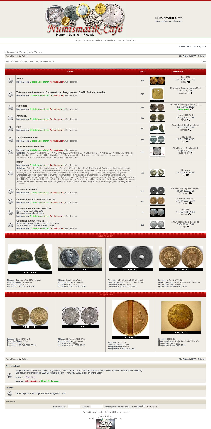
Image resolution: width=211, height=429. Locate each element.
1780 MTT (183, 153)
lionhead (183, 130)
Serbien (39, 181)
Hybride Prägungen (122, 181)
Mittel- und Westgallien (63, 175)
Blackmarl (183, 193)
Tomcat (183, 214)
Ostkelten (122, 179)
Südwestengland (109, 168)
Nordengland (95, 168)
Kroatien (30, 181)
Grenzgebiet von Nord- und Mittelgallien (34, 175)
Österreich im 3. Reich (134, 282)
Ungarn (131, 179)
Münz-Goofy (183, 109)
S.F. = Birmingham (67, 155)
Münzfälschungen (104, 181)
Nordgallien (95, 175)
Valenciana (113, 170)
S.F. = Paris (114, 153)
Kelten (19, 162)
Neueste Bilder (11, 62)
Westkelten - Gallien (67, 172)
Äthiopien (21, 116)
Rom (18, 127)
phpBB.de (118, 418)
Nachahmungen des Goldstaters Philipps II (96, 172)
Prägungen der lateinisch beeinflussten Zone (36, 172)
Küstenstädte (67, 170)
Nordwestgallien (82, 175)
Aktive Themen (35, 52)
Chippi (75, 343)
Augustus (27, 282)
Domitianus (78, 282)
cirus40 (177, 343)
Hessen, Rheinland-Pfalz (110, 177)
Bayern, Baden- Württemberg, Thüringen (79, 177)
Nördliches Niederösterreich (48, 179)
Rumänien (48, 181)
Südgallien (121, 172)
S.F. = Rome (97, 155)
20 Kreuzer (78, 341)
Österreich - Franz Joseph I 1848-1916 (36, 199)
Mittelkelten (32, 177)
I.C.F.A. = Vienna (54, 153)
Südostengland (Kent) (78, 168)
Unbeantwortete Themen (16, 52)
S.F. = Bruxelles (83, 155)
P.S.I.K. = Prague (71, 153)
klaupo (183, 226)
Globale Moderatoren (39, 82)
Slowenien (21, 181)
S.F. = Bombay (36, 155)
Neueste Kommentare (44, 62)
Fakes (75, 157)
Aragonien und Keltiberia (96, 170)
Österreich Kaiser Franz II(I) (30, 221)
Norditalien (43, 177)
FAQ (78, 40)
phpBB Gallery (98, 412)
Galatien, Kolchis (71, 181)
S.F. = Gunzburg (87, 153)
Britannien (31, 168)
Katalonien (79, 170)
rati (183, 141)
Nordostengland (23, 170)
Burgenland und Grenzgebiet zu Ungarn (80, 179)
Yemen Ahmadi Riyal (62, 157)
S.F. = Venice (122, 155)
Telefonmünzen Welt (27, 137)
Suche (121, 40)
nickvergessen (122, 412)
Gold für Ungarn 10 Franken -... (187, 282)
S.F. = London (22, 155)
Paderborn (21, 106)
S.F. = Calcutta (50, 155)
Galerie (99, 40)
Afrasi (183, 120)
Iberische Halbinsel (51, 170)
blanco (126, 347)
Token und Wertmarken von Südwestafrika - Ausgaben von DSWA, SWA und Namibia (60, 92)
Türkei (83, 181)
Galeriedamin (71, 82)
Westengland (124, 168)
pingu (183, 82)
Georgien (91, 181)
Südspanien (124, 170)
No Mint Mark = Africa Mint (40, 157)
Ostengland (37, 170)
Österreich (30, 179)
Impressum (88, 40)
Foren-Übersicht (13, 56)
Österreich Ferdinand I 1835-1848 (33, 208)
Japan (19, 78)
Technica (20, 184)
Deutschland (54, 177)
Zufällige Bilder (26, 62)
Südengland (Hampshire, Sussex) (52, 168)
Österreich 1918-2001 (27, 189)
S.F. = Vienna (102, 153)
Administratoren (57, 82)
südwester (183, 93)
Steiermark (112, 179)
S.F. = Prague (126, 153)
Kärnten (102, 179)
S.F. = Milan (109, 155)
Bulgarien (58, 181)
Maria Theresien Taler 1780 (30, 146)
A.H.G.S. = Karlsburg (36, 153)
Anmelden (130, 40)
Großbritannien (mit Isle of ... (186, 341)
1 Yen (25, 341)
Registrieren (110, 40)
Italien (126, 345)
